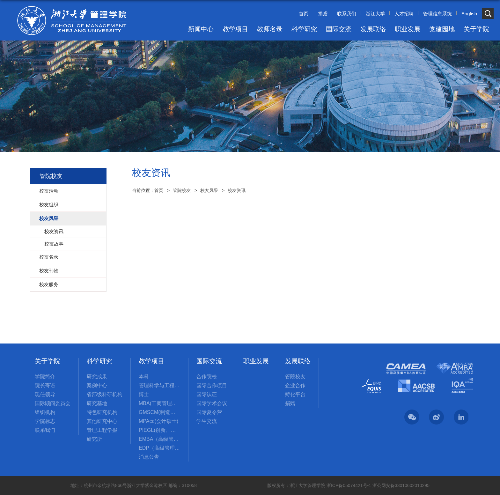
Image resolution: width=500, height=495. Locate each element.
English (469, 13)
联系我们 (346, 13)
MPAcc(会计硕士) (158, 421)
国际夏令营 (209, 412)
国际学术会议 (211, 403)
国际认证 (206, 394)
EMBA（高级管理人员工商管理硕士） (159, 439)
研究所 (94, 439)
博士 (144, 394)
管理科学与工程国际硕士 (159, 385)
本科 (144, 376)
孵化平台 (295, 394)
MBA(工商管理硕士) (159, 403)
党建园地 (442, 29)
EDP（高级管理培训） (159, 448)
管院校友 (182, 190)
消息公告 (149, 457)
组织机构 (45, 412)
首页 (303, 13)
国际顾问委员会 (52, 403)
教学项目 (235, 29)
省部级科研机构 (104, 394)
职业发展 (407, 29)
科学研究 (304, 29)
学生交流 (206, 421)
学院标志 (45, 421)
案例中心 (97, 385)
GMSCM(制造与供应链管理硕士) (159, 412)
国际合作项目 (211, 385)
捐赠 (322, 13)
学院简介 (45, 376)
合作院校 (206, 376)
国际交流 (338, 29)
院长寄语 (45, 385)
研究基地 (97, 403)
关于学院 (476, 29)
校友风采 (209, 190)
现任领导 (45, 394)
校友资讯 (237, 190)
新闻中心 (201, 29)
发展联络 (373, 29)
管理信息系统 (437, 13)
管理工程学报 (102, 430)
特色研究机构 (102, 412)
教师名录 (270, 29)
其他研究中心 (102, 421)
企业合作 (295, 385)
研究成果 (97, 376)
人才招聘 (404, 13)
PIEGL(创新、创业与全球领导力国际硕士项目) (159, 430)
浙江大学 (375, 13)
